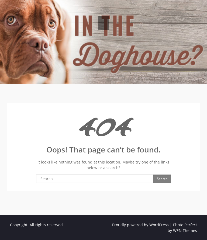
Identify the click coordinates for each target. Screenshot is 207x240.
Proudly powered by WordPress (140, 224)
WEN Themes (185, 230)
